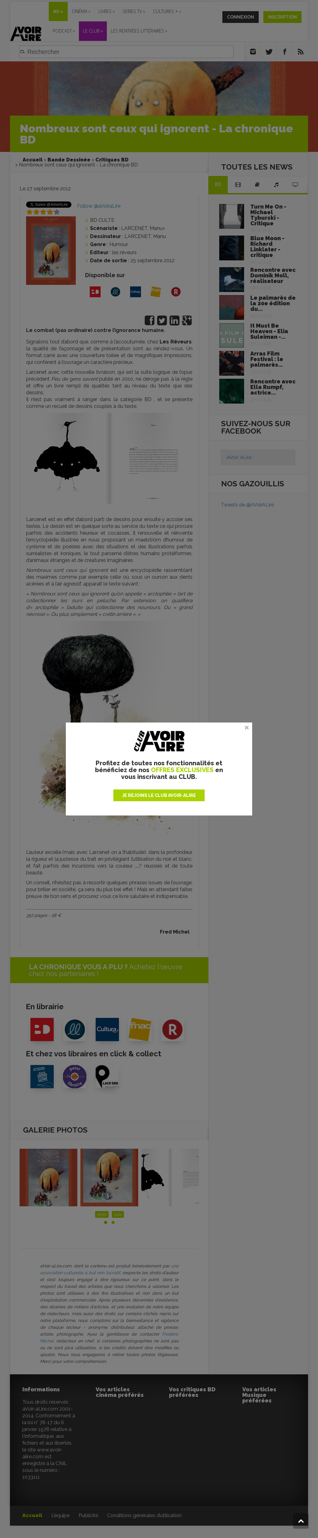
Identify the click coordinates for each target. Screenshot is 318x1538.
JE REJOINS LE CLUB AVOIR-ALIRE (159, 795)
